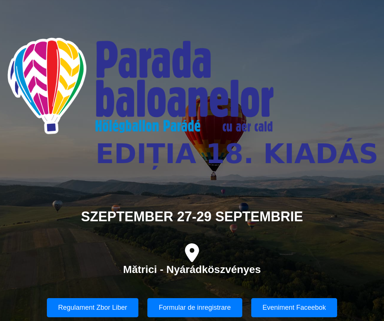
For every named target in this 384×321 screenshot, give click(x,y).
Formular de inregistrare (195, 307)
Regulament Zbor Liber (92, 307)
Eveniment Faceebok (294, 307)
